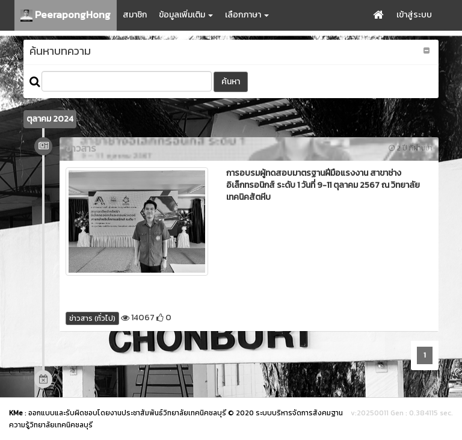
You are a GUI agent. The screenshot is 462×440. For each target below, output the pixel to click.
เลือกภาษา (247, 14)
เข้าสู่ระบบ (414, 14)
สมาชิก (135, 14)
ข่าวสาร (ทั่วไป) (92, 318)
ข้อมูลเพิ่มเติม (186, 14)
